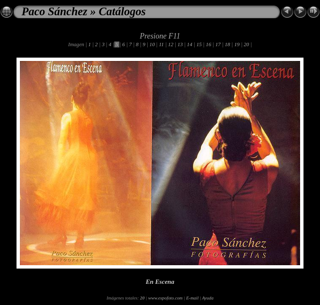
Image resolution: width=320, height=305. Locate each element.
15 (199, 44)
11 (161, 44)
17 (218, 44)
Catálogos (122, 11)
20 (247, 44)
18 (227, 44)
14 (189, 44)
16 (208, 44)
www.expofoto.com (165, 297)
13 (180, 44)
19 (237, 44)
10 (152, 44)
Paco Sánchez (54, 11)
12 (171, 44)
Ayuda (207, 297)
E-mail (192, 297)
